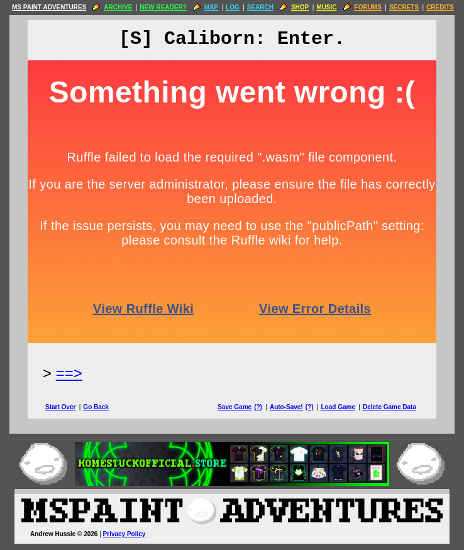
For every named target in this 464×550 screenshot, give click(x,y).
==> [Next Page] (69, 373)
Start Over (60, 407)
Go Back (96, 407)
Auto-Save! (286, 407)
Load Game (338, 407)
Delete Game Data (389, 407)
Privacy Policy (124, 534)
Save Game (234, 407)
